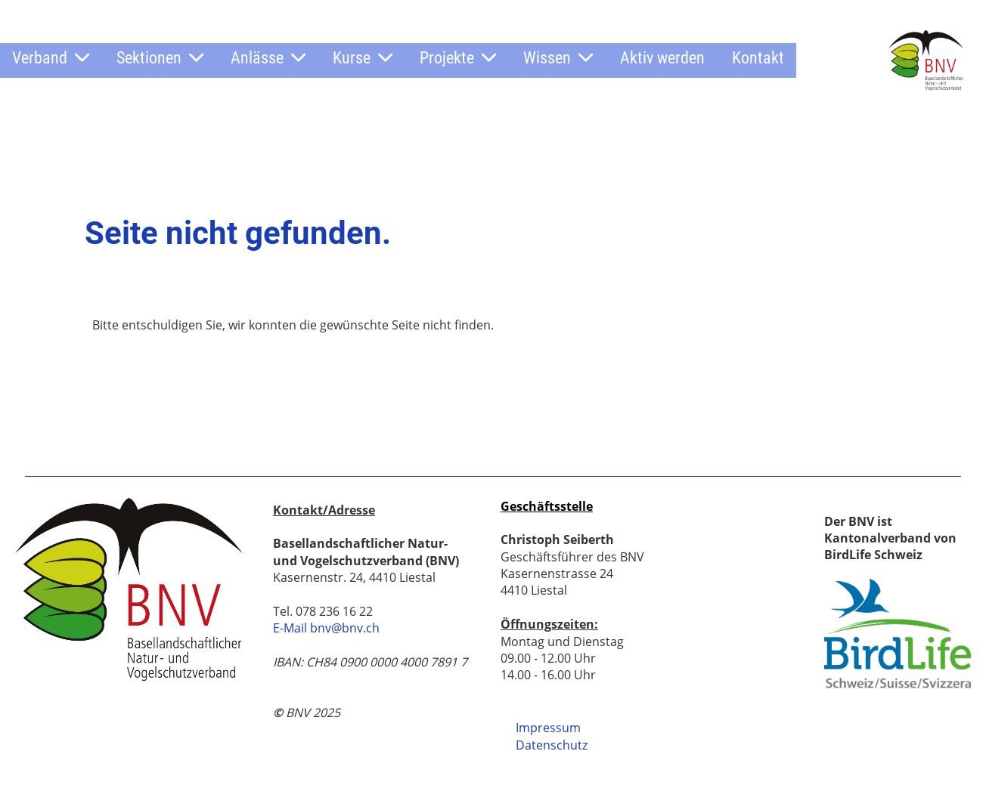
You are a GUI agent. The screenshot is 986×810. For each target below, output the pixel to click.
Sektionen (159, 57)
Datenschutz (552, 745)
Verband (50, 57)
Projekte (458, 57)
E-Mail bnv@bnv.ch (326, 628)
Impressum (548, 727)
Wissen (558, 57)
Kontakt (758, 57)
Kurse (362, 57)
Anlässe (268, 57)
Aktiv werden (662, 57)
